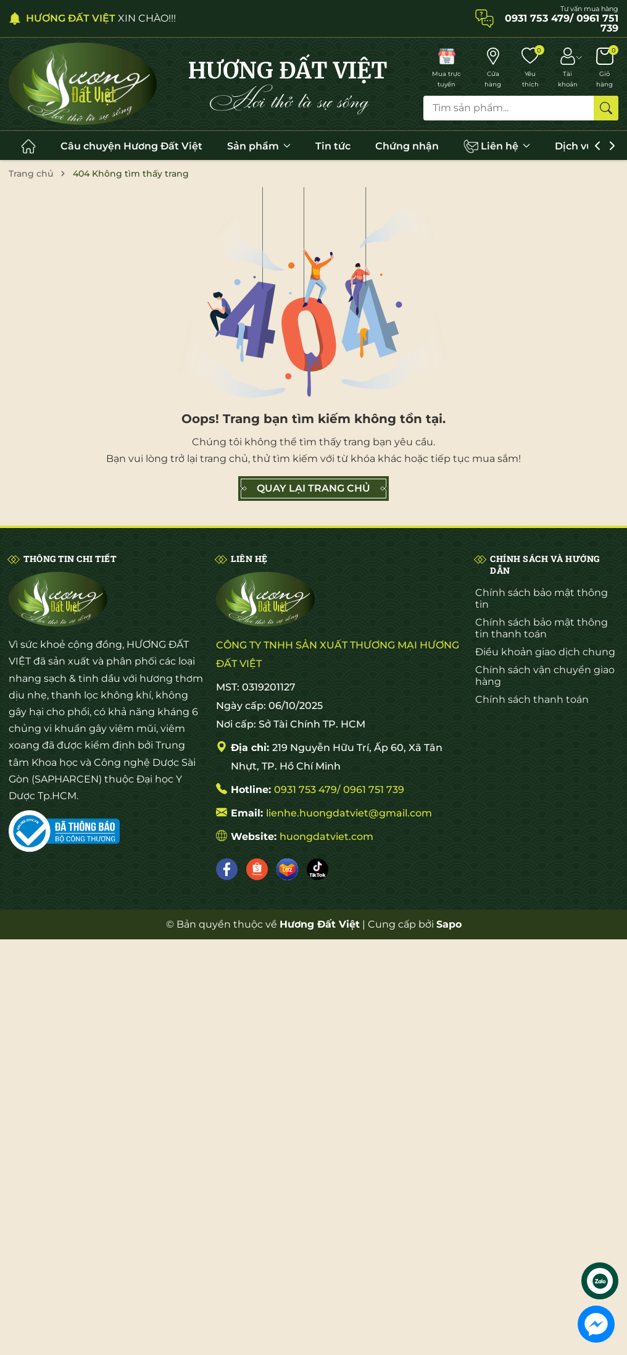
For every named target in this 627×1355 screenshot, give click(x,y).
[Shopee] (257, 869)
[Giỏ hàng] (604, 68)
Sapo (449, 924)
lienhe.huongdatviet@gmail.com (349, 813)
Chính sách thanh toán (532, 699)
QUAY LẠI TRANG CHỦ (313, 488)
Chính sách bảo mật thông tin (541, 598)
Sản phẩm (259, 146)
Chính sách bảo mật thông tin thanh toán (541, 628)
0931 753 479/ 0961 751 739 (339, 789)
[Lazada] (287, 869)
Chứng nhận (407, 146)
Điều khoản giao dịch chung (545, 652)
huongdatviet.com (326, 836)
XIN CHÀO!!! (101, 18)
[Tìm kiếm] (606, 108)
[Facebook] (227, 869)
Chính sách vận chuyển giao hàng (545, 675)
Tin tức (333, 146)
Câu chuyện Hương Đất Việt (131, 146)
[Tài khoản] (567, 68)
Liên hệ (496, 146)
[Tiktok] (317, 869)
